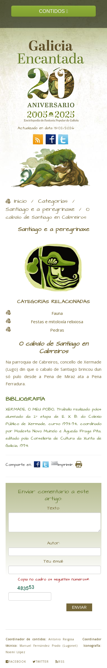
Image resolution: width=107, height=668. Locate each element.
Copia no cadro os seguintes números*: (53, 579)
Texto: (53, 508)
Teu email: (53, 561)
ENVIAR (79, 607)
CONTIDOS (53, 11)
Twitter (40, 662)
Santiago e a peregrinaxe (40, 209)
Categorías (53, 201)
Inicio (20, 201)
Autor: (53, 543)
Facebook (16, 662)
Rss (59, 662)
